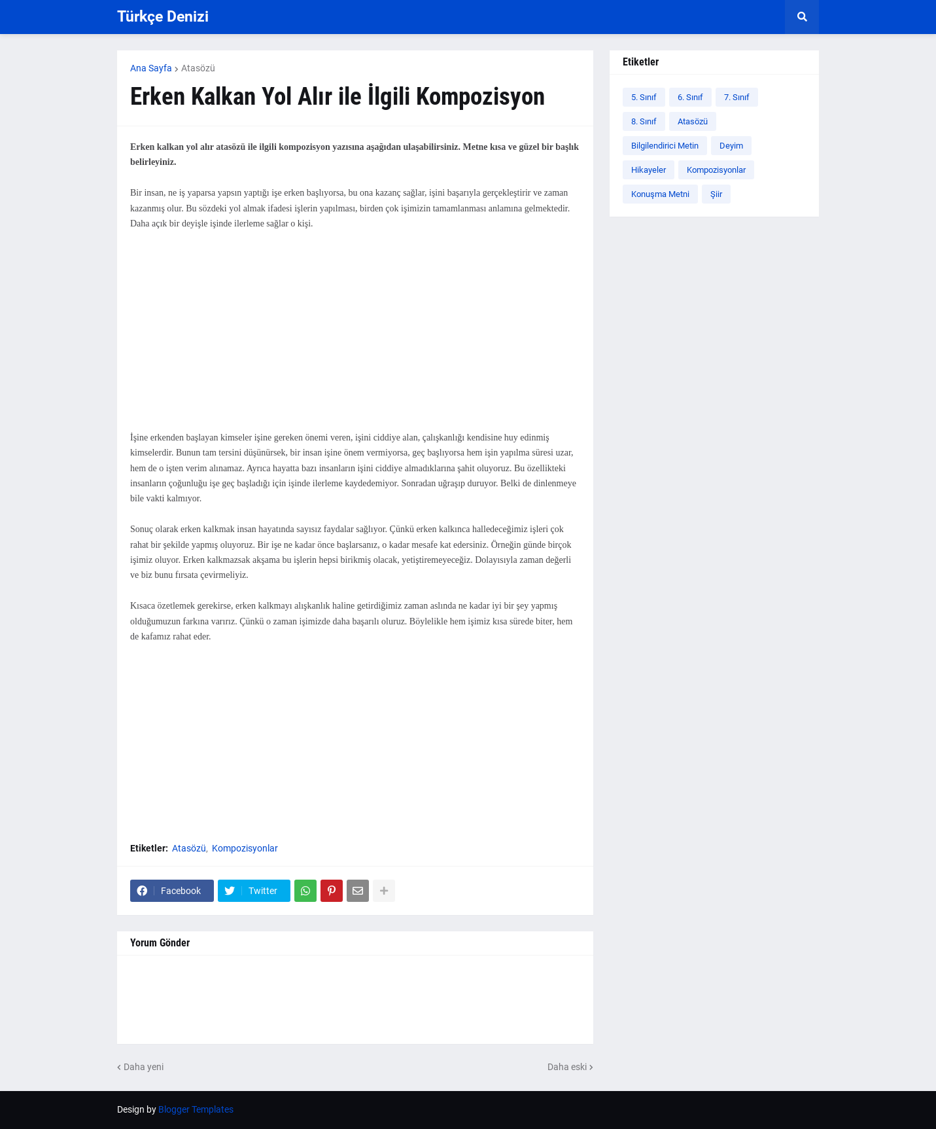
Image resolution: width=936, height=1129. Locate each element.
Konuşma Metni (660, 194)
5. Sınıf (644, 97)
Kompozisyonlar (245, 848)
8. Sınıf (644, 121)
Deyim (731, 146)
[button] (802, 17)
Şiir (716, 194)
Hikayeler (648, 170)
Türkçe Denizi (163, 17)
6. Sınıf (690, 97)
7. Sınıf (737, 97)
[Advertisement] (355, 338)
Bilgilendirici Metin (665, 146)
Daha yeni (144, 1067)
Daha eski (567, 1067)
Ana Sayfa (151, 68)
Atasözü (198, 68)
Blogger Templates (196, 1109)
